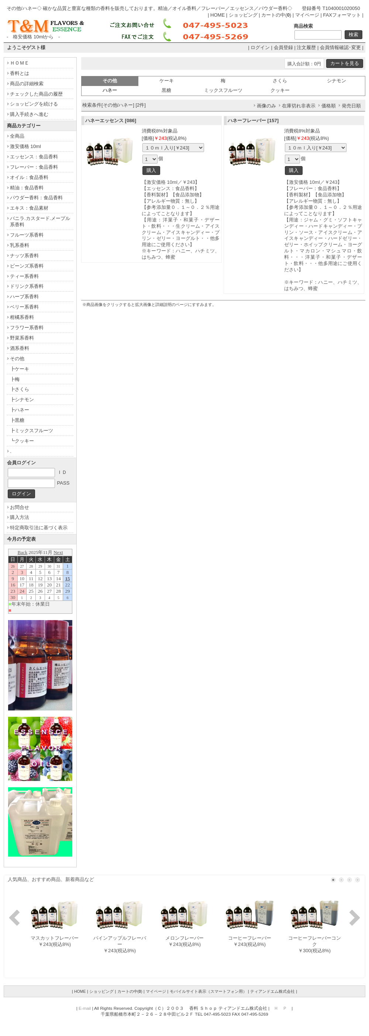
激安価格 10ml (25, 146)
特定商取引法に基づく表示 (39, 527)
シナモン (336, 80)
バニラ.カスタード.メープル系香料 (40, 221)
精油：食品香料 (27, 187)
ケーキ (166, 80)
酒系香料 (19, 348)
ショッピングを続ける (34, 104)
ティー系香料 (24, 276)
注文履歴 (306, 47)
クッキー (280, 90)
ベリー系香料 (24, 307)
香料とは (19, 73)
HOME (217, 15)
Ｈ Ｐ (280, 1008)
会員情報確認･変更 (340, 47)
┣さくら (19, 389)
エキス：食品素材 (29, 208)
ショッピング (243, 15)
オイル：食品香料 (29, 177)
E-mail (85, 1008)
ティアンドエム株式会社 (272, 991)
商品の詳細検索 (27, 83)
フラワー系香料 (27, 327)
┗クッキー (22, 441)
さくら (280, 80)
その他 (17, 358)
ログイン (260, 47)
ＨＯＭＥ (19, 63)
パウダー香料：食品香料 (36, 197)
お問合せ (19, 507)
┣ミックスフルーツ (31, 430)
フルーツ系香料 (27, 235)
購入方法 (19, 517)
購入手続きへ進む (29, 114)
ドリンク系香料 (27, 286)
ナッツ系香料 (24, 255)
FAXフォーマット (342, 15)
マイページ (307, 15)
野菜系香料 (22, 338)
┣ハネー (19, 410)
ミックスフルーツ (223, 90)
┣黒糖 (17, 420)
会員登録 (283, 47)
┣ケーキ (19, 369)
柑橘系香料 (22, 317)
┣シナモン (22, 399)
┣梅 (15, 379)
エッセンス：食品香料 (34, 156)
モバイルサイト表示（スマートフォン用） (208, 991)
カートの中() (276, 15)
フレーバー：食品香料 (34, 167)
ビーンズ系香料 (27, 266)
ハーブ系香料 (24, 296)
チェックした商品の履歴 (36, 94)
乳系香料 (19, 245)
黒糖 (166, 90)
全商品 (17, 136)
